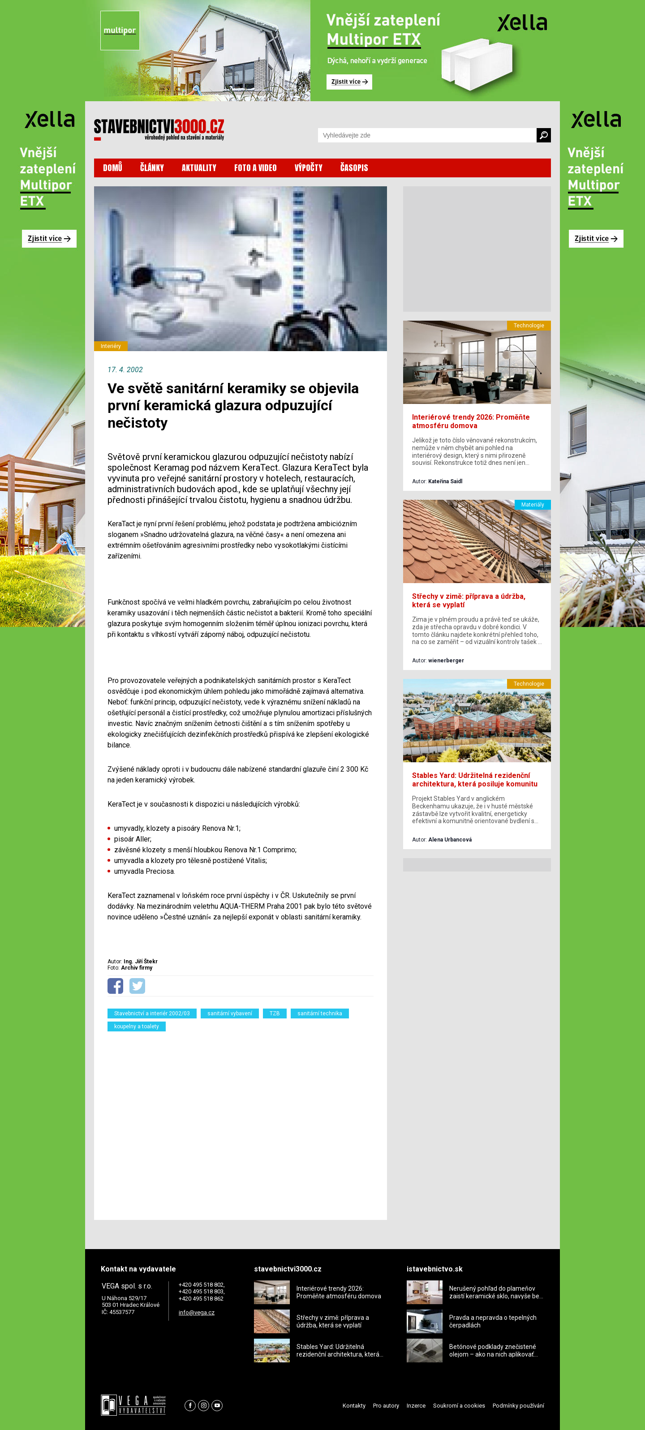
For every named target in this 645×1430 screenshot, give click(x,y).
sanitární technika (319, 1013)
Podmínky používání (518, 1406)
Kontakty (354, 1406)
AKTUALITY (199, 168)
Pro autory (386, 1406)
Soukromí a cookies (459, 1406)
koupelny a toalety (136, 1026)
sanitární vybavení (229, 1013)
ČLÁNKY (152, 168)
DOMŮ (112, 168)
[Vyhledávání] (427, 135)
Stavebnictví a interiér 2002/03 (152, 1013)
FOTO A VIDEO (255, 168)
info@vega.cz (197, 1312)
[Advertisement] (241, 1120)
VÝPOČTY (308, 168)
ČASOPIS (354, 168)
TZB (275, 1013)
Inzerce (416, 1406)
